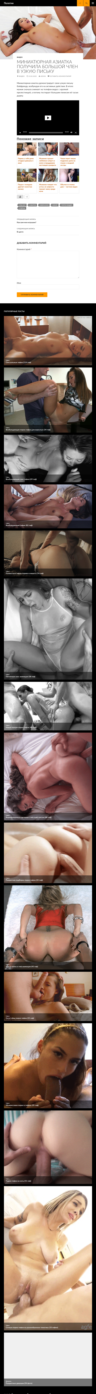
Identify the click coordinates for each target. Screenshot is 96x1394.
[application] (48, 117)
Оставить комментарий (60, 76)
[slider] (46, 132)
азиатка (32, 205)
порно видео (66, 205)
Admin (43, 76)
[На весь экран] (75, 132)
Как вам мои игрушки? (48, 220)
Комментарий (24, 249)
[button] (48, 118)
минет (55, 205)
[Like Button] (20, 197)
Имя (19, 283)
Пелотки (9, 3)
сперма (22, 208)
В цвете (48, 230)
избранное (44, 205)
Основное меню (93, 3)
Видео (20, 57)
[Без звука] (71, 132)
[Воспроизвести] (20, 132)
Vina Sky (22, 205)
